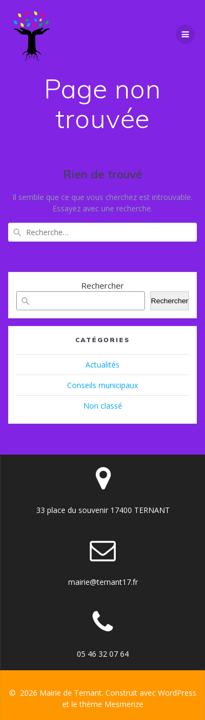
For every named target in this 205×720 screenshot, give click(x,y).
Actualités (102, 364)
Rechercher (102, 285)
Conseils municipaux (102, 385)
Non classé (102, 406)
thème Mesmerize (111, 704)
